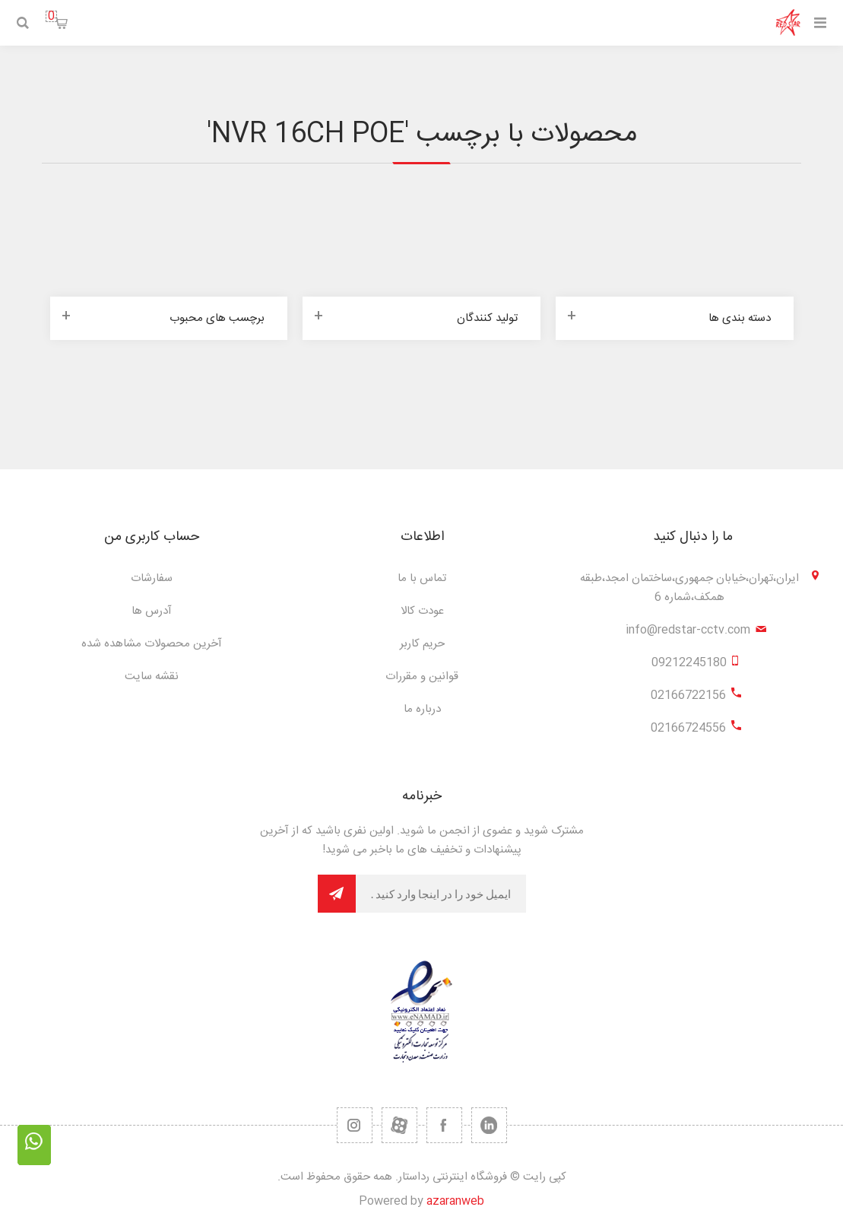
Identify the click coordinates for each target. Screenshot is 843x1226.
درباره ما (422, 709)
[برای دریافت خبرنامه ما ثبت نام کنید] (441, 894)
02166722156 (688, 695)
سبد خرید (51, 16)
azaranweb (455, 1201)
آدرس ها (152, 611)
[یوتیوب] (399, 1125)
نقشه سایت (152, 676)
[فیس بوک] (444, 1125)
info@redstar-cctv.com (688, 630)
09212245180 (689, 662)
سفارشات (152, 578)
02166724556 (688, 728)
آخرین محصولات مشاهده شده (151, 643)
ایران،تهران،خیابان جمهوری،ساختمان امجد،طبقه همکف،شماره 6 (689, 588)
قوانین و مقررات (421, 676)
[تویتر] (489, 1125)
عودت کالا (422, 611)
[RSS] (354, 1125)
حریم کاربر (422, 643)
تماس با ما (422, 578)
